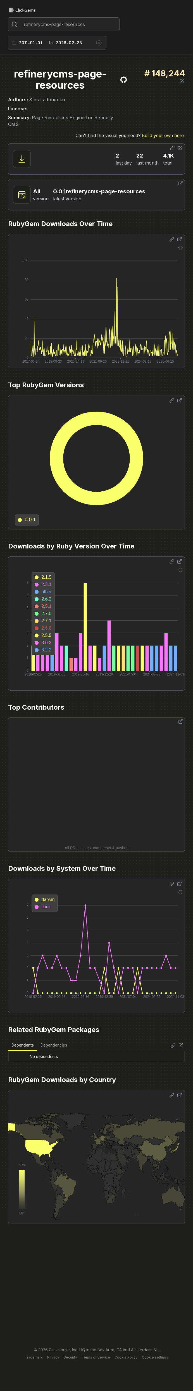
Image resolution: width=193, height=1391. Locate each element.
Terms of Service (96, 1357)
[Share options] (172, 148)
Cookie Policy (126, 1357)
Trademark (34, 1357)
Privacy (53, 1357)
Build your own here (163, 135)
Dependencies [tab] (53, 1045)
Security (70, 1357)
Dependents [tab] (22, 1045)
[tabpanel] (96, 1056)
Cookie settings (155, 1357)
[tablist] (39, 1045)
